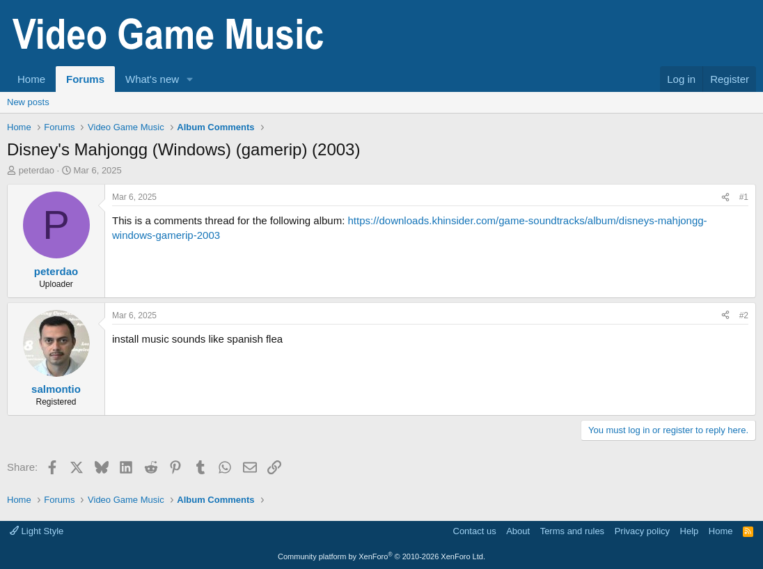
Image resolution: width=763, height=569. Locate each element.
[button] (190, 79)
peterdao (36, 170)
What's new (152, 79)
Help (689, 531)
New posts (28, 102)
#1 (743, 197)
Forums (85, 79)
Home (31, 79)
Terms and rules (572, 531)
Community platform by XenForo (381, 556)
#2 (743, 315)
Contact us (474, 531)
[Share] (725, 197)
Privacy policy (642, 531)
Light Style (36, 531)
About (518, 531)
